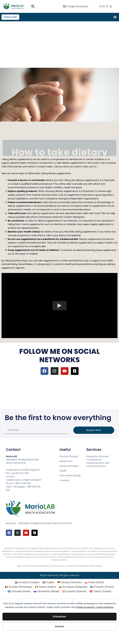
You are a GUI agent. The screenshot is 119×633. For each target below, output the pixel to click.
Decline (59, 626)
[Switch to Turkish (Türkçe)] (100, 592)
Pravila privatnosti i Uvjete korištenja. (95, 607)
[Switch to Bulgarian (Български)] (73, 587)
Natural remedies (69, 466)
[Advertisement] (59, 45)
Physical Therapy (69, 456)
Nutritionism (66, 461)
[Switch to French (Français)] (102, 587)
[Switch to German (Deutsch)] (69, 583)
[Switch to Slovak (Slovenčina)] (46, 592)
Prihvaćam (59, 616)
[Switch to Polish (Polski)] (94, 583)
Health (63, 471)
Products (64, 480)
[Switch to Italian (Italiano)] (45, 587)
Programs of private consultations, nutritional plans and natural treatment (97, 461)
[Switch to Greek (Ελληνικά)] (19, 592)
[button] (32, 6)
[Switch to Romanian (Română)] (18, 587)
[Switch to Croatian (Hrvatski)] (27, 583)
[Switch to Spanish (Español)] (74, 592)
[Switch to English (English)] (48, 583)
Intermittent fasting (70, 476)
